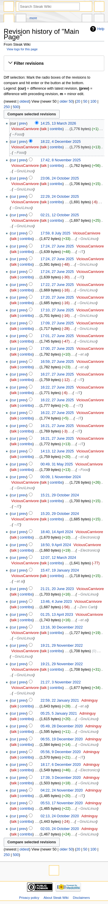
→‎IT (80, 252)
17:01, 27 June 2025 (57, 336)
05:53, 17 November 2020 (62, 803)
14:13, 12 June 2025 (57, 451)
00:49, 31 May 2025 (57, 464)
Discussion (21, 18)
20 (78, 101)
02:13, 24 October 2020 (60, 816)
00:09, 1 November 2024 (61, 477)
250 (7, 107)
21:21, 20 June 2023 (57, 589)
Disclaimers (81, 897)
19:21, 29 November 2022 (62, 646)
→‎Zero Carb (86, 607)
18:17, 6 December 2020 (61, 765)
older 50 (66, 101)
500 (16, 107)
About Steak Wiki (56, 897)
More (33, 18)
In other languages (87, 18)
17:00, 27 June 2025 (57, 349)
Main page (9, 18)
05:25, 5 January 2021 (59, 713)
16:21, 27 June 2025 (57, 426)
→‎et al (82, 354)
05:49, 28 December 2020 (62, 726)
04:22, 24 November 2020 (62, 790)
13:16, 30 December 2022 (62, 627)
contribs (56, 129)
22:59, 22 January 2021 (60, 700)
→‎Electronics (87, 537)
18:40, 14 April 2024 (57, 532)
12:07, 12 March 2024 (58, 558)
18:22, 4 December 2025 (61, 142)
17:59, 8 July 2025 (56, 233)
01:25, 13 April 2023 (57, 615)
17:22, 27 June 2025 (57, 285)
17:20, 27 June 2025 (57, 297)
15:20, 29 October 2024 (60, 514)
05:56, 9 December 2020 (61, 752)
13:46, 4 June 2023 (56, 602)
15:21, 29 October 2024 (60, 495)
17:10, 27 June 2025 (57, 310)
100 (93, 101)
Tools (99, 18)
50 (85, 101)
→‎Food (17, 134)
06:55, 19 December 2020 (62, 739)
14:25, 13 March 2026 (58, 123)
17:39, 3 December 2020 (61, 778)
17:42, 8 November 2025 (61, 160)
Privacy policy (29, 897)
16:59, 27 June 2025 (57, 362)
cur (13, 142)
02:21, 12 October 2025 (60, 215)
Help (101, 29)
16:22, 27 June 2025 (57, 387)
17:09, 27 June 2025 (57, 323)
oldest (24, 101)
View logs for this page (22, 49)
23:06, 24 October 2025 (60, 178)
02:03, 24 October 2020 (60, 829)
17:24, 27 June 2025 (57, 246)
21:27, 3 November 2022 (61, 682)
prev (22, 123)
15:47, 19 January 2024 (60, 570)
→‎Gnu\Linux (23, 171)
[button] (53, 63)
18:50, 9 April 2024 (56, 545)
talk (44, 129)
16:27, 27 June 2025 (57, 374)
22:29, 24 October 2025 (60, 197)
